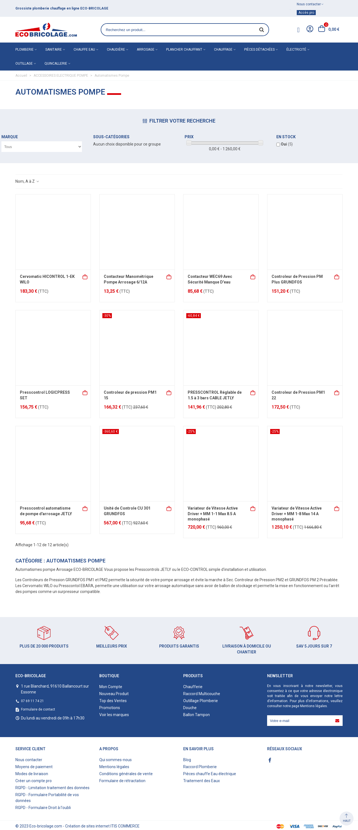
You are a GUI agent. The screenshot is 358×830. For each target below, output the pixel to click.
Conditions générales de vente (126, 774)
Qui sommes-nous (115, 760)
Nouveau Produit (114, 693)
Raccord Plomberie (200, 767)
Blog (187, 760)
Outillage (24, 63)
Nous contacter (28, 760)
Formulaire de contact (38, 709)
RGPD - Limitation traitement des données (52, 788)
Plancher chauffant (184, 49)
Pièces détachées (259, 49)
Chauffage (223, 49)
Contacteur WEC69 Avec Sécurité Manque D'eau (210, 279)
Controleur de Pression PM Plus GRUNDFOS (297, 279)
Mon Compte (110, 686)
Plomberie (24, 49)
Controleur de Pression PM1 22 (298, 395)
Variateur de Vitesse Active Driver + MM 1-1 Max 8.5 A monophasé (213, 513)
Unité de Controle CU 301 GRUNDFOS (127, 511)
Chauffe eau (84, 49)
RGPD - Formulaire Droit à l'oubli (43, 807)
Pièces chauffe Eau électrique (209, 774)
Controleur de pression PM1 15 (130, 395)
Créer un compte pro (33, 781)
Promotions (109, 707)
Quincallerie (55, 63)
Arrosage (145, 49)
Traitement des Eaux (201, 781)
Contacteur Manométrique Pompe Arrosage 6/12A (128, 279)
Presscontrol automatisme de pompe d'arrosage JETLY (46, 511)
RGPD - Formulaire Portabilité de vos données (47, 798)
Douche (190, 707)
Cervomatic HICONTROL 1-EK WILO (47, 279)
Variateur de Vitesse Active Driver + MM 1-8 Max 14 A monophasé (297, 513)
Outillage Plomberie (200, 700)
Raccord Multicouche (201, 693)
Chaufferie (192, 686)
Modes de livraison (31, 774)
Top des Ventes (113, 700)
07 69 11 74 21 (32, 701)
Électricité (296, 49)
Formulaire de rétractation (122, 781)
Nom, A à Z (27, 181)
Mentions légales (313, 706)
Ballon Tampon (196, 714)
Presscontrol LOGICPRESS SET (45, 395)
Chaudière (116, 49)
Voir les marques (114, 714)
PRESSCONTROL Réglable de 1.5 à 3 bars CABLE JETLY (215, 395)
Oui (287, 144)
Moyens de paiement (34, 767)
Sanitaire (53, 49)
